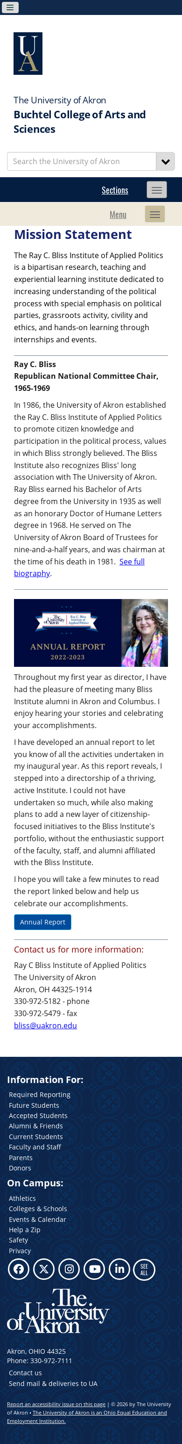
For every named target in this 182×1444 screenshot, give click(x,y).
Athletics (22, 1198)
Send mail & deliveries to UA (53, 1383)
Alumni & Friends (36, 1125)
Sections (115, 190)
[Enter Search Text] (81, 161)
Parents (21, 1157)
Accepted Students (38, 1115)
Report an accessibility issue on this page (56, 1404)
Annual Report (42, 921)
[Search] (165, 161)
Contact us (25, 1372)
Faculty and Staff (35, 1146)
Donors (20, 1167)
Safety (18, 1239)
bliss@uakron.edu (45, 1025)
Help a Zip (25, 1229)
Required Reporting (39, 1094)
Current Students (36, 1136)
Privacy (20, 1250)
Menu (118, 214)
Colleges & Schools (38, 1208)
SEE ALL (144, 1269)
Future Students (34, 1105)
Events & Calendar (37, 1219)
